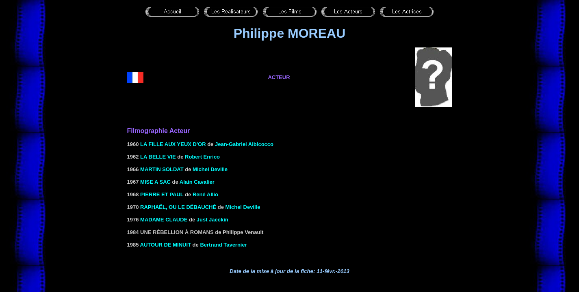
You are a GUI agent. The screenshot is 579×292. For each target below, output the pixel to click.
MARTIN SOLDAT (162, 169)
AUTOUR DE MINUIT (165, 245)
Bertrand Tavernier (223, 245)
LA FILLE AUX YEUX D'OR (173, 144)
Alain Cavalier (197, 182)
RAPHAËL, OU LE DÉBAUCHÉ (178, 207)
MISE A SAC (155, 182)
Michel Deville (210, 169)
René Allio (205, 194)
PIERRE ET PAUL (161, 194)
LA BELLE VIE (158, 157)
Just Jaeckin (212, 220)
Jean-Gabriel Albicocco (244, 144)
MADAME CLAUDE (163, 220)
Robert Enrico (202, 157)
